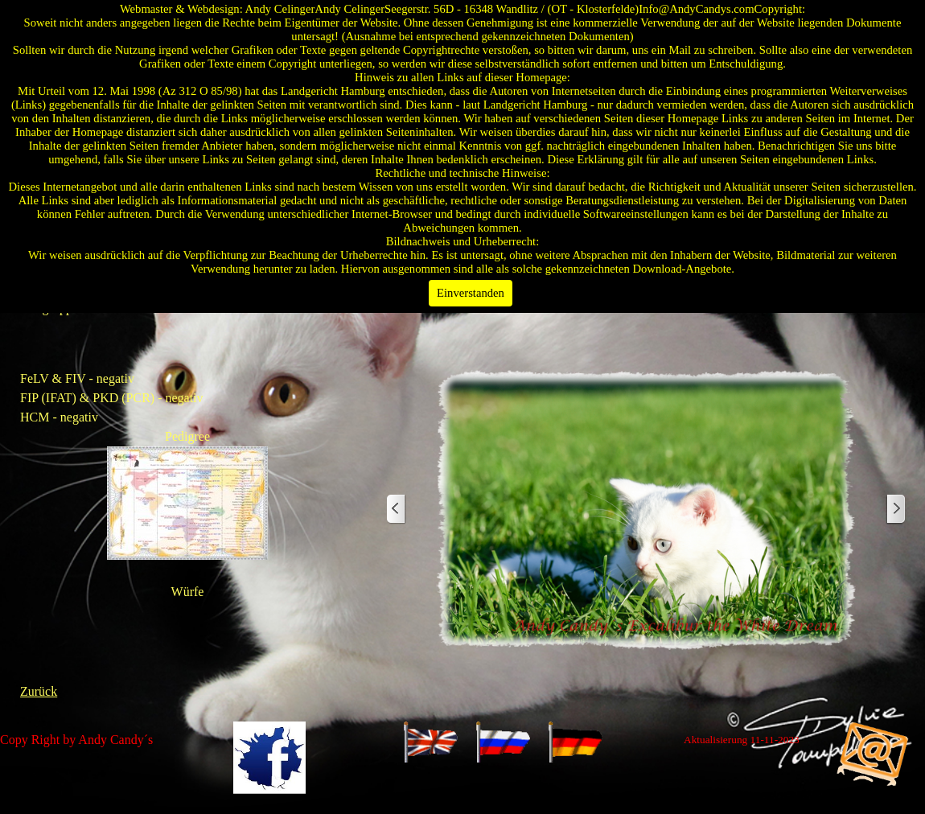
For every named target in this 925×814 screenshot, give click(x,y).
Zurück (38, 691)
